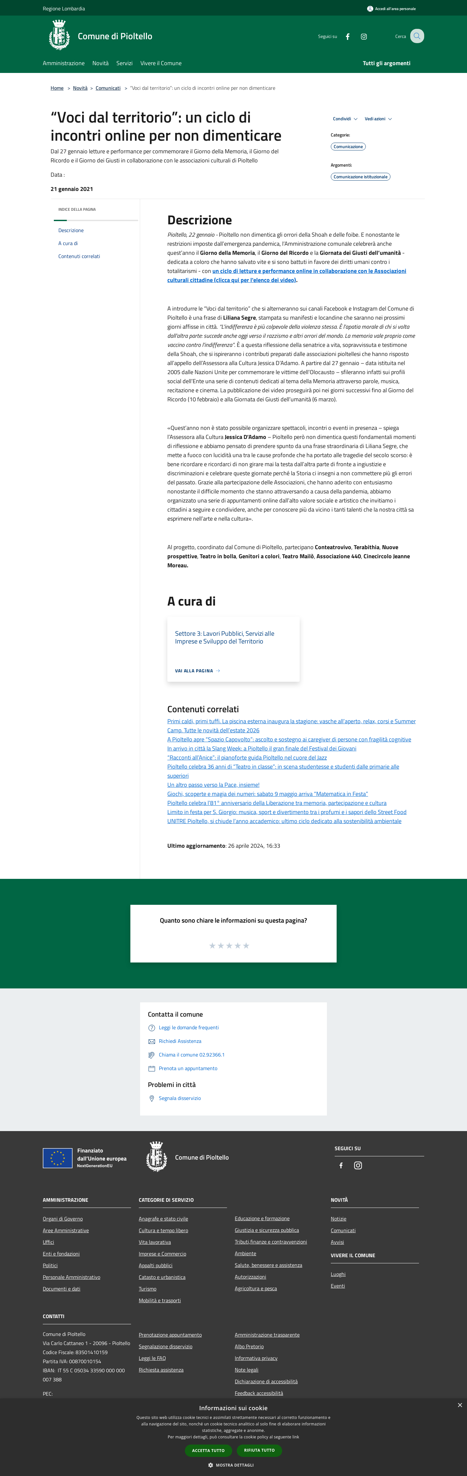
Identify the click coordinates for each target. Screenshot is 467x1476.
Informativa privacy (256, 1358)
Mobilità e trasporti (160, 1300)
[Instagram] (358, 35)
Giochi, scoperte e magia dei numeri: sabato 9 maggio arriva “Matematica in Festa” (267, 793)
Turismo (147, 1289)
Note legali (246, 1370)
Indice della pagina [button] (77, 209)
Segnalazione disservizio (165, 1346)
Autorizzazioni (250, 1277)
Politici (50, 1265)
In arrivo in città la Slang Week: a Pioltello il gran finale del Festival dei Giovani (261, 748)
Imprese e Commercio (162, 1254)
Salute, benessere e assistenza (268, 1265)
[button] (233, 1465)
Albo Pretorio (249, 1346)
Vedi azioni (379, 119)
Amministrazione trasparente (267, 1335)
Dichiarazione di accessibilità (266, 1381)
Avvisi (337, 1242)
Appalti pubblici (156, 1265)
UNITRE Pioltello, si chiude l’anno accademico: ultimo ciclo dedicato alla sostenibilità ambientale (284, 821)
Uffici (48, 1242)
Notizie (338, 1218)
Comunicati (108, 88)
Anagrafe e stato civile (163, 1218)
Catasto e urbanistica (162, 1277)
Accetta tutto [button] (208, 1450)
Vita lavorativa (155, 1242)
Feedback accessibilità (259, 1393)
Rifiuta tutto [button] (259, 1450)
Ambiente (245, 1253)
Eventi (338, 1286)
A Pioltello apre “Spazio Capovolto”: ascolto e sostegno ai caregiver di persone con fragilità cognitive (289, 739)
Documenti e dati (61, 1289)
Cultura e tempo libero (163, 1230)
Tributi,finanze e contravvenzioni (271, 1242)
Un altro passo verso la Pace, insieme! (213, 784)
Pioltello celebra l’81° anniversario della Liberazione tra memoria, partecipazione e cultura (277, 802)
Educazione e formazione (262, 1218)
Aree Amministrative (66, 1230)
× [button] (459, 1405)
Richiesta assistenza (161, 1370)
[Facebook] (342, 35)
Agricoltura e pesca (256, 1288)
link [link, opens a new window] (296, 1437)
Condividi (346, 119)
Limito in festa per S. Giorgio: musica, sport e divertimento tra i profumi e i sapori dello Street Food (287, 812)
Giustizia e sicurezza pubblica (267, 1230)
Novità (80, 88)
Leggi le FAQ (152, 1358)
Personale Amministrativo (71, 1277)
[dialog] (233, 1437)
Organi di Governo (63, 1218)
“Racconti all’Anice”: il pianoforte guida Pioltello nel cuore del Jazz (247, 757)
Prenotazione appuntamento (170, 1335)
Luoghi (338, 1274)
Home (57, 88)
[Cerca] (416, 36)
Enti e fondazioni (61, 1254)
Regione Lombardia (64, 8)
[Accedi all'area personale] (391, 8)
